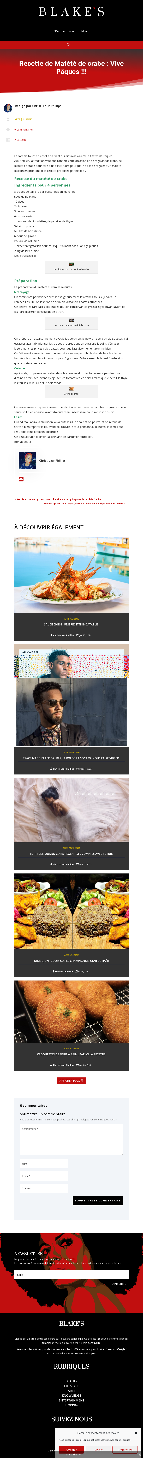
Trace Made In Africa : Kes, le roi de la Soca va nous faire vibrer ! (71, 758)
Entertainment (71, 1400)
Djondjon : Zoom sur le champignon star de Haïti (71, 961)
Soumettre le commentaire (98, 1200)
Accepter (71, 1449)
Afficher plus (69, 1081)
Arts (17, 119)
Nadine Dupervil (64, 971)
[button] (136, 1433)
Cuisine (27, 119)
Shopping (72, 1405)
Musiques (74, 752)
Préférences (125, 1449)
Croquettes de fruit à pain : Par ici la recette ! (71, 1054)
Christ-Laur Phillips (46, 106)
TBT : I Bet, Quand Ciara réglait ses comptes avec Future (71, 854)
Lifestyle (71, 1386)
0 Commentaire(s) (24, 129)
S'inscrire (119, 1284)
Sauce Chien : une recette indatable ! (71, 624)
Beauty (71, 1381)
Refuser (98, 1449)
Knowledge (71, 1395)
